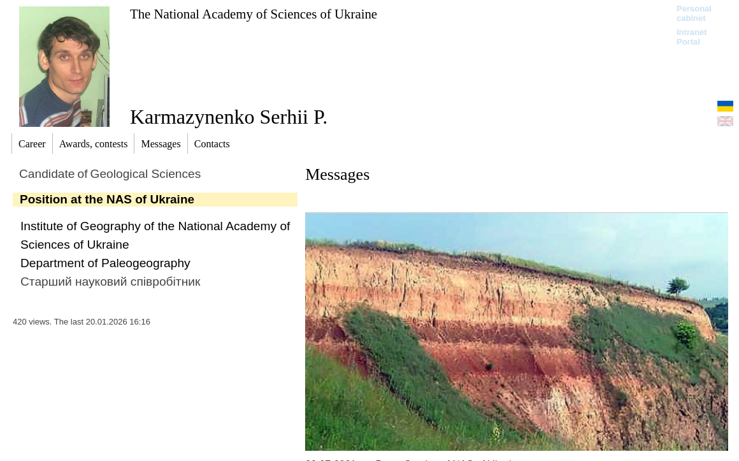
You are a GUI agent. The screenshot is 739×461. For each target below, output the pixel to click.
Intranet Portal (692, 37)
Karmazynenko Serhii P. (228, 116)
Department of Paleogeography (105, 263)
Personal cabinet (694, 13)
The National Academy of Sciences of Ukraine (253, 13)
